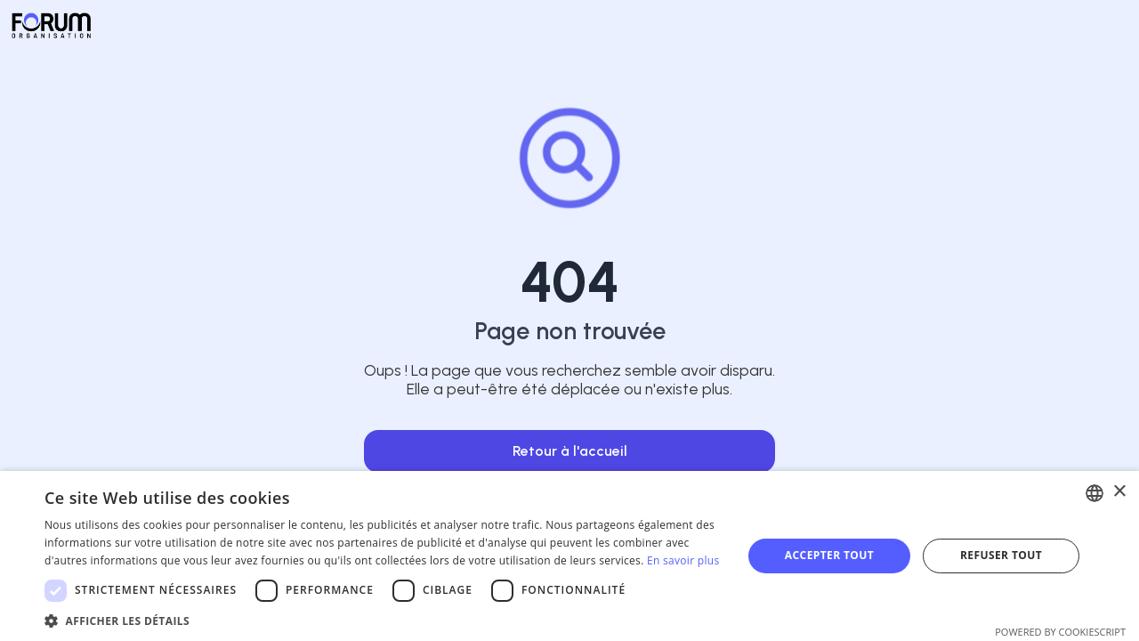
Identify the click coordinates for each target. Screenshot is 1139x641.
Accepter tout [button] (829, 555)
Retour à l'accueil (570, 450)
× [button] (1119, 492)
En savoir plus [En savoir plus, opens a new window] (683, 560)
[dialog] (569, 556)
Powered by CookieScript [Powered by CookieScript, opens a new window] (1060, 631)
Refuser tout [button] (1001, 555)
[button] (383, 620)
